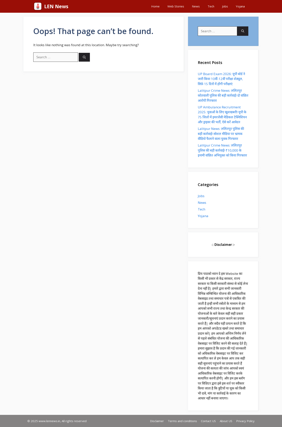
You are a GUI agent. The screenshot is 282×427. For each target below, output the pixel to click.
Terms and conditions (182, 421)
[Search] (84, 57)
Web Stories (175, 6)
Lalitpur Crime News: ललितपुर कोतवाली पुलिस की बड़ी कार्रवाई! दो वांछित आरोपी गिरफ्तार (223, 95)
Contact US (208, 421)
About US (226, 421)
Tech (211, 6)
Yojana (240, 6)
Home (155, 6)
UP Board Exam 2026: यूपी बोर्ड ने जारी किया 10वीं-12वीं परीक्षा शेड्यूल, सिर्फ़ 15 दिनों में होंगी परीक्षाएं (221, 79)
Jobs (225, 6)
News (196, 6)
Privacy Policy (245, 421)
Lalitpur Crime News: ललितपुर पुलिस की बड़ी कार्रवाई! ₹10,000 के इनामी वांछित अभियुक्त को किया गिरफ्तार (222, 150)
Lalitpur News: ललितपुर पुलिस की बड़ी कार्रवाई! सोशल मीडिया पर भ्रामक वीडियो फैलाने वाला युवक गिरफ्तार (221, 133)
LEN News (56, 6)
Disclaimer (157, 421)
